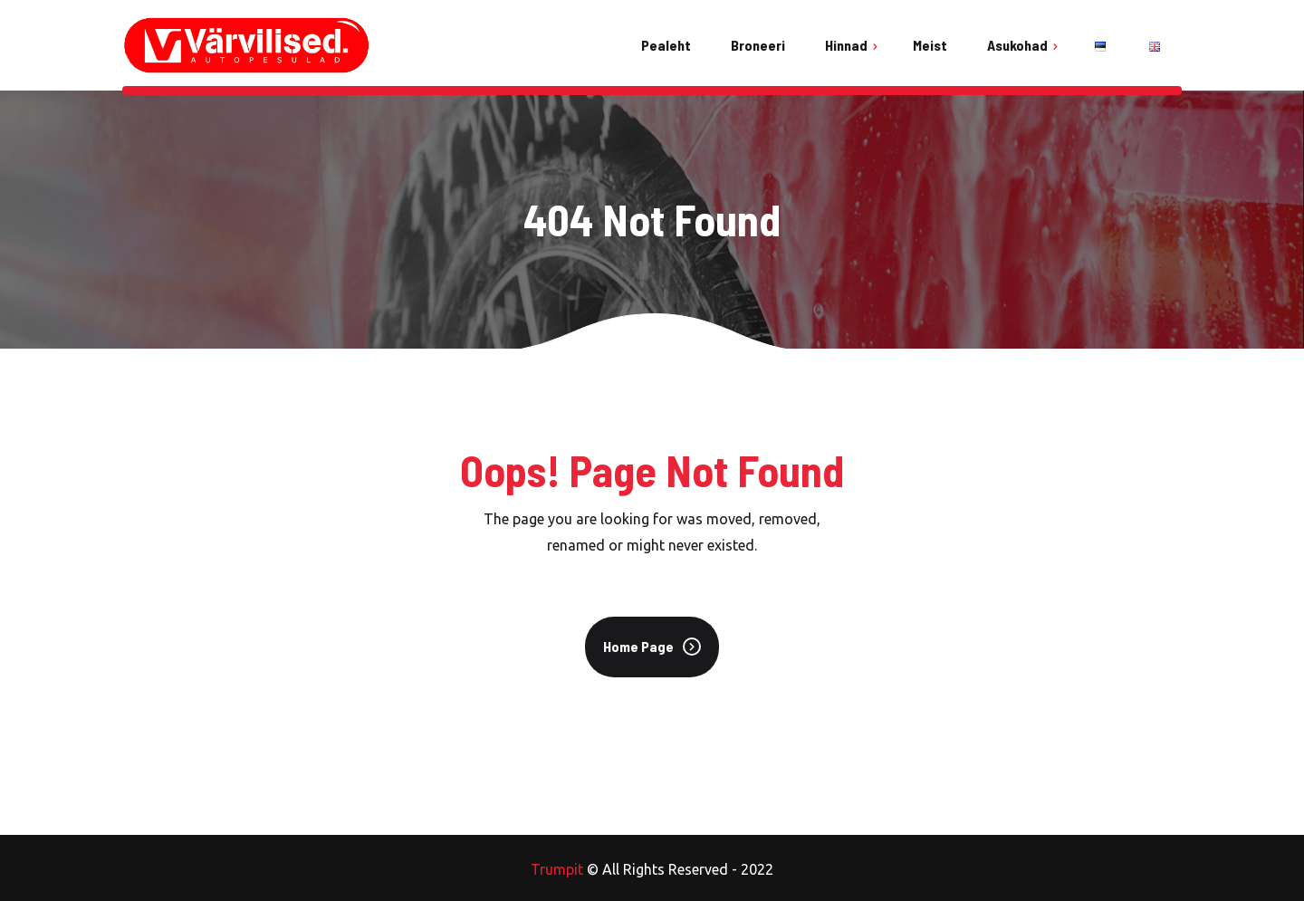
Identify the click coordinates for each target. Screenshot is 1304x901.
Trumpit (557, 869)
